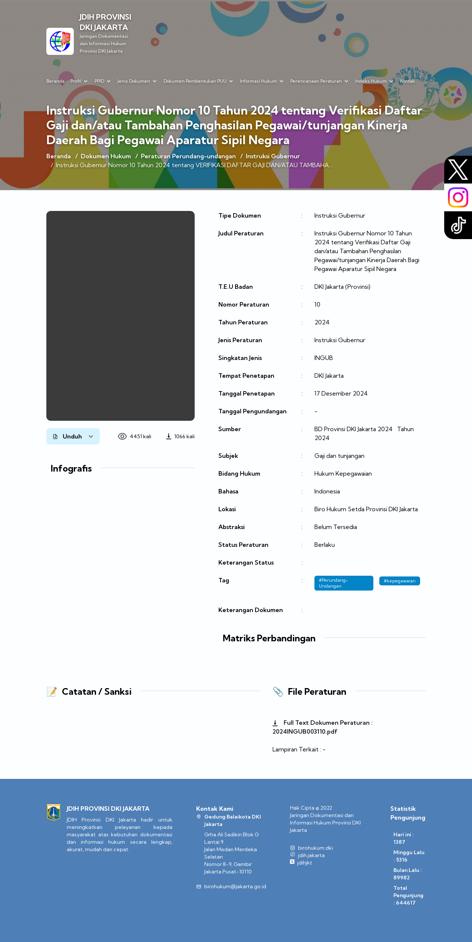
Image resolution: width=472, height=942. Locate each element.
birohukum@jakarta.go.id (235, 886)
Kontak (407, 81)
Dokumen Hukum (106, 156)
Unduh (73, 436)
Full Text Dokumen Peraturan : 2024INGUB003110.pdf (323, 727)
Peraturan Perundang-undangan (188, 156)
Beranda (55, 81)
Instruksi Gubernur (273, 156)
